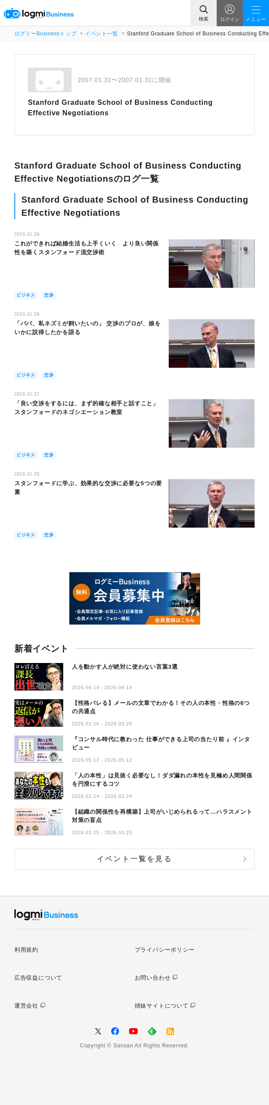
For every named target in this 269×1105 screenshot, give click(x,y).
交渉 (49, 295)
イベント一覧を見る (134, 859)
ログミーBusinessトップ (45, 33)
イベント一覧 (101, 33)
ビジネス (26, 295)
